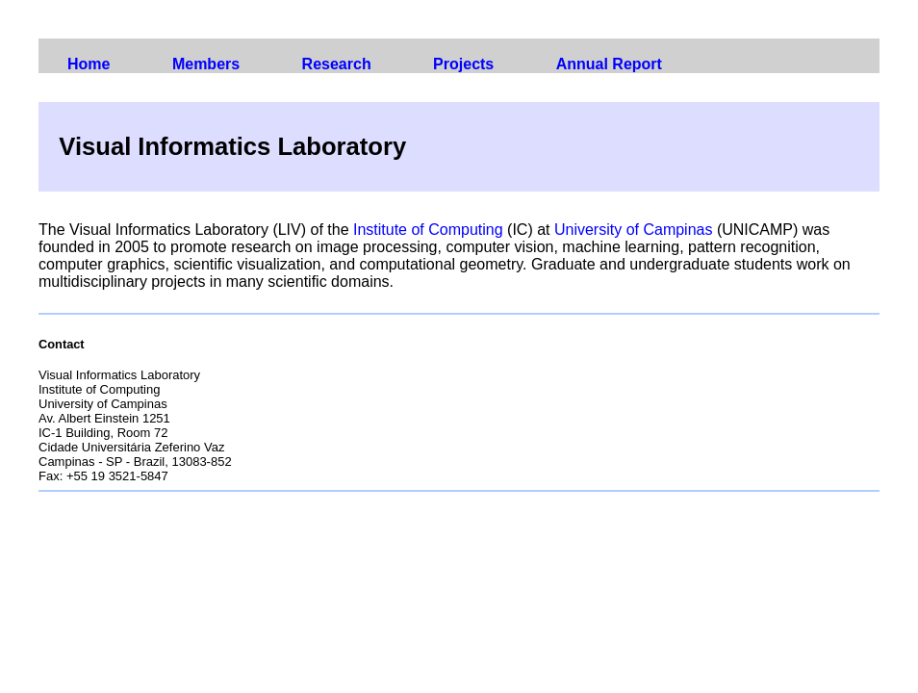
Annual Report (609, 64)
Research (336, 64)
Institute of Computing (428, 229)
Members (206, 64)
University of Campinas (633, 229)
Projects (463, 64)
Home (88, 64)
